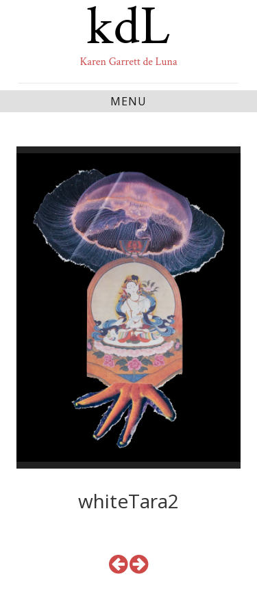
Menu (128, 101)
